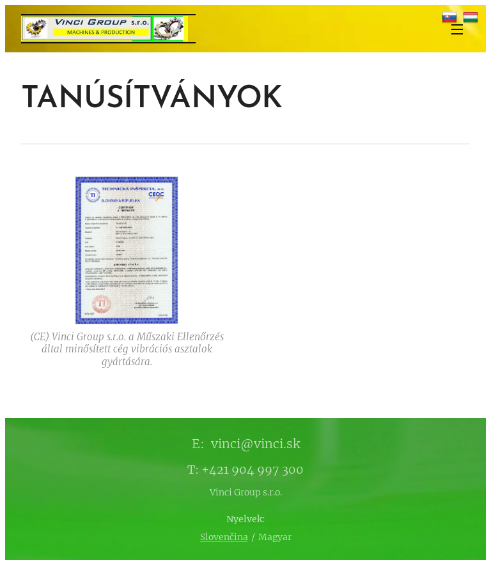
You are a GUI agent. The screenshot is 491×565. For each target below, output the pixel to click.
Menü (457, 29)
